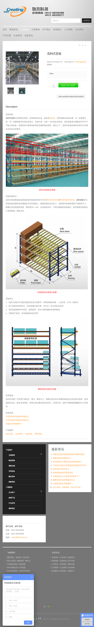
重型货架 (38, 434)
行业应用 (12, 503)
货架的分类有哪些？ (14, 424)
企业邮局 (18, 35)
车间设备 (12, 471)
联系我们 (57, 29)
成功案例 (55, 571)
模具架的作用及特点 (61, 469)
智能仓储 (12, 466)
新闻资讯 (13, 29)
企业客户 (12, 492)
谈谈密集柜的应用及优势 (63, 473)
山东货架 (19, 434)
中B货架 (22, 567)
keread (34, 12)
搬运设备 (12, 476)
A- (85, 45)
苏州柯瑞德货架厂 (81, 62)
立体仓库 (25, 557)
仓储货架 (12, 455)
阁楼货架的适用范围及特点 (64, 480)
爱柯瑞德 (55, 561)
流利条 (52, 118)
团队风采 (71, 564)
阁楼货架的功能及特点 (62, 458)
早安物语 (55, 557)
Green (48, 606)
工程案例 (35, 29)
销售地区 (12, 508)
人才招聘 (68, 29)
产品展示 (24, 29)
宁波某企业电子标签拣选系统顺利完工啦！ (70, 465)
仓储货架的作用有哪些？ (63, 483)
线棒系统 (12, 482)
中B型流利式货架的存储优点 (17, 416)
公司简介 (55, 564)
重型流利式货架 (52, 200)
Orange (44, 606)
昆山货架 (9, 434)
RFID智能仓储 (12, 567)
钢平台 (27, 561)
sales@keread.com (19, 537)
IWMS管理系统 (24, 571)
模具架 (18, 557)
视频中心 (71, 571)
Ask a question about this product (71, 96)
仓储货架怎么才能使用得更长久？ (66, 476)
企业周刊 (63, 557)
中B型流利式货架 (67, 200)
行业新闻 (63, 567)
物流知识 (71, 557)
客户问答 (71, 561)
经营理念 (63, 564)
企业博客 (79, 29)
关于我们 (46, 29)
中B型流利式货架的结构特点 (17, 420)
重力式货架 (11, 561)
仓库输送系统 (12, 564)
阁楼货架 (20, 561)
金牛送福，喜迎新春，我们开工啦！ (67, 487)
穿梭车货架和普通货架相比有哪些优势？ (69, 454)
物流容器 (12, 460)
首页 (5, 29)
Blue (46, 606)
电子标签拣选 (12, 571)
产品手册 (7, 35)
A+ (79, 45)
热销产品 (12, 498)
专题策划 (63, 561)
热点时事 (71, 567)
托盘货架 (28, 434)
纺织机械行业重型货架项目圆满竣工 (67, 462)
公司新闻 (55, 567)
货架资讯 (29, 35)
